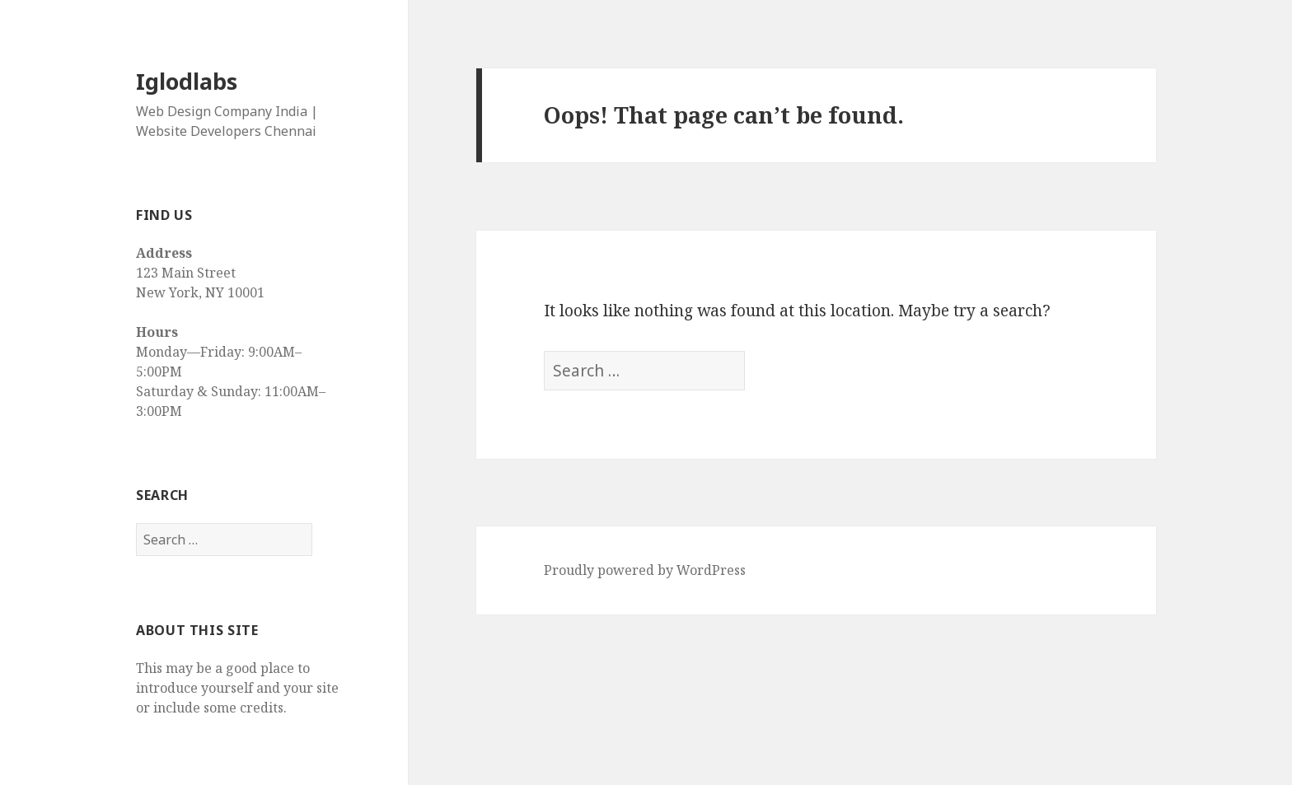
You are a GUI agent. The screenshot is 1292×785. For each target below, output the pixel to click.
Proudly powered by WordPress (645, 570)
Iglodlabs (186, 81)
